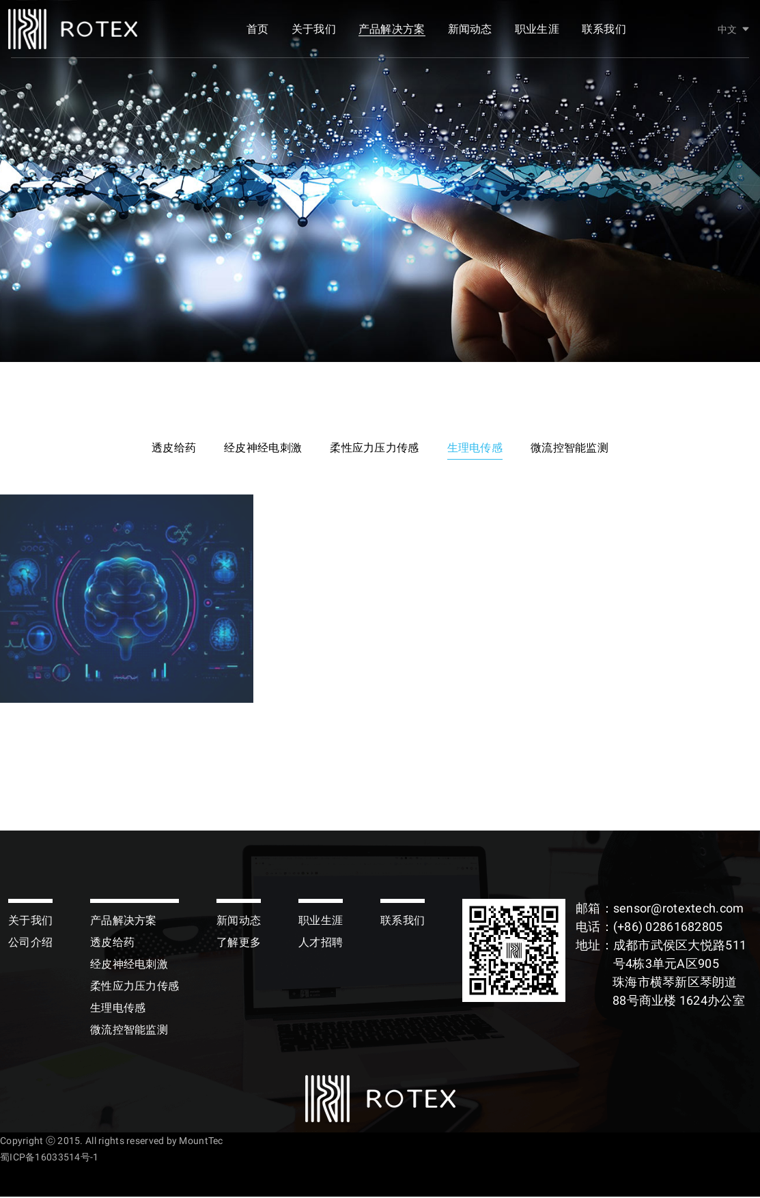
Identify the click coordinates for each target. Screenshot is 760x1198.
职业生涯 (537, 32)
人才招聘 (320, 943)
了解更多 (238, 943)
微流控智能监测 (576, 448)
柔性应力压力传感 (374, 448)
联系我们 (604, 32)
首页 (258, 32)
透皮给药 (167, 448)
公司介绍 (30, 943)
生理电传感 (477, 448)
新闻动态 (470, 32)
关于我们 (314, 32)
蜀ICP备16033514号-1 (49, 1158)
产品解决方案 (391, 32)
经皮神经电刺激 (259, 448)
